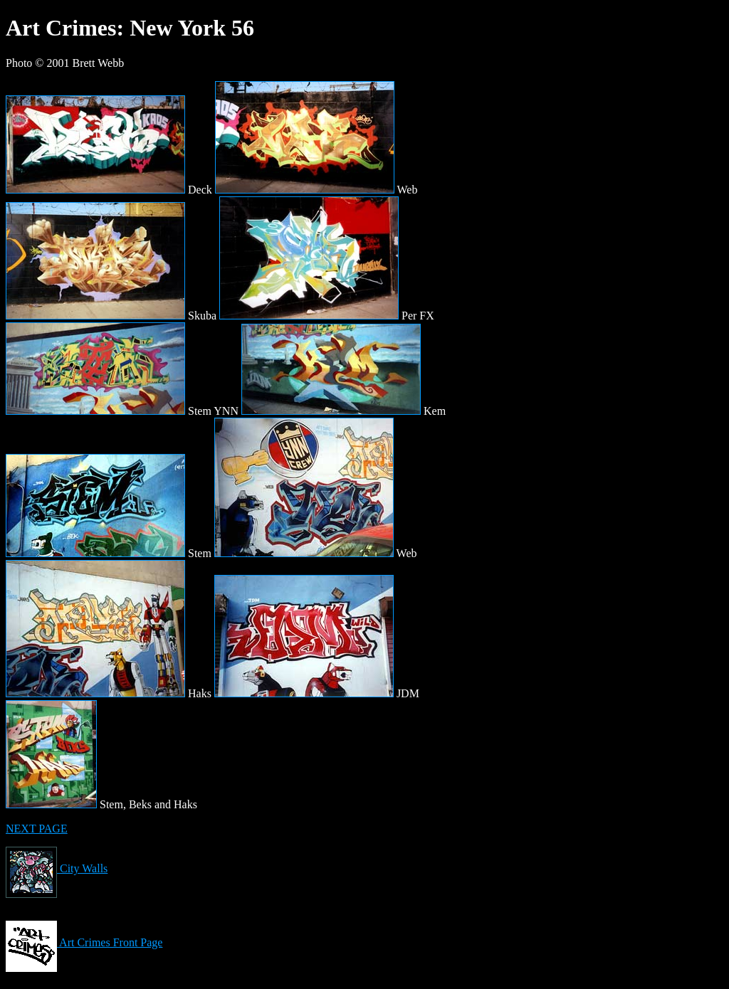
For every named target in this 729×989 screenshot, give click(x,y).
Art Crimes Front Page (84, 942)
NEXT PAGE (37, 829)
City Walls (56, 868)
